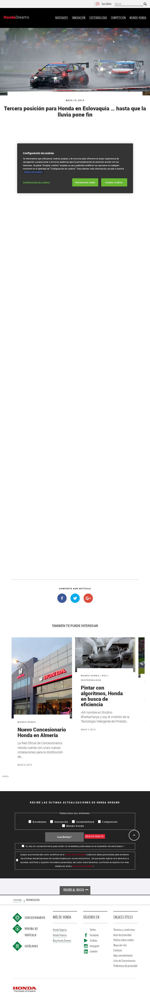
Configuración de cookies (36, 182)
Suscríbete (103, 4)
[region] (75, 168)
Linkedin (93, 952)
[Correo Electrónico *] (64, 837)
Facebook (94, 935)
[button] (3, 776)
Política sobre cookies (124, 940)
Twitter (93, 930)
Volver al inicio (73, 890)
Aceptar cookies (114, 182)
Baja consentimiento (123, 956)
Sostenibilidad (98, 18)
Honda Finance (60, 935)
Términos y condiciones (124, 930)
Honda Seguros (60, 930)
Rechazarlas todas (85, 182)
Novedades (61, 18)
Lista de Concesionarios (125, 961)
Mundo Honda (138, 18)
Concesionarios (35, 918)
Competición (118, 18)
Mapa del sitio (120, 945)
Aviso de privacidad (122, 935)
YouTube (93, 941)
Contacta (118, 950)
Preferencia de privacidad (125, 966)
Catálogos (31, 946)
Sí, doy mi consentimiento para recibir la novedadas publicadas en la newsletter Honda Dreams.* (73, 846)
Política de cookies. (33, 171)
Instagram (94, 946)
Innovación (78, 18)
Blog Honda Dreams (62, 941)
